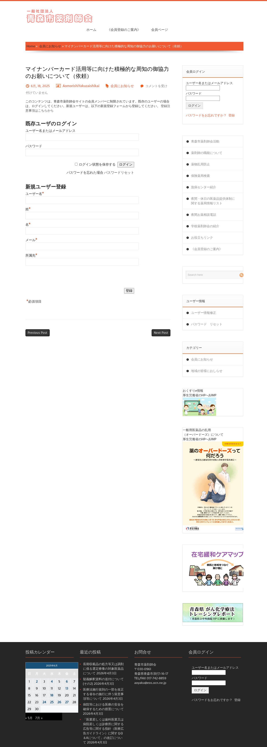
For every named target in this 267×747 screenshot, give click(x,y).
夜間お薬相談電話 (207, 202)
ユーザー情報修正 (207, 300)
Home (21, 33)
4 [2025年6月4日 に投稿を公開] (42, 670)
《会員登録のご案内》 (205, 14)
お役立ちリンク (206, 224)
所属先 (22, 242)
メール (22, 227)
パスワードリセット (120, 159)
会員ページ (241, 14)
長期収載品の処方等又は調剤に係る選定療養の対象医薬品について (100, 657)
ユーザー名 (25, 180)
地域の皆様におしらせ (210, 358)
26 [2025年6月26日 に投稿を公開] (50, 691)
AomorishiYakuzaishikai (71, 73)
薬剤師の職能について (210, 140)
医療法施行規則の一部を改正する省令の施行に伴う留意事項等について (100, 683)
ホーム (173, 14)
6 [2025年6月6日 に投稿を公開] (57, 670)
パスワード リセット (210, 311)
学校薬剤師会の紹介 (209, 213)
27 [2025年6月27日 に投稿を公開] (57, 691)
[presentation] (47, 264)
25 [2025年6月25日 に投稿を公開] (42, 691)
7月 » (29, 707)
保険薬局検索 (204, 163)
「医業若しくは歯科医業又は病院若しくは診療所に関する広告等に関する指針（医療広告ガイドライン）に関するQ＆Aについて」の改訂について (100, 717)
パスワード (24, 133)
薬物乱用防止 (204, 151)
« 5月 (19, 707)
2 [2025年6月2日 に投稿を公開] (27, 670)
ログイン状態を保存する (97, 151)
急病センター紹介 (207, 174)
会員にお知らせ (41, 33)
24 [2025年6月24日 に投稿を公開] (34, 691)
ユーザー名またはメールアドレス (41, 117)
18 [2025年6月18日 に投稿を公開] (41, 684)
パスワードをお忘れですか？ (210, 102)
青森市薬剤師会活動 (209, 128)
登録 (235, 102)
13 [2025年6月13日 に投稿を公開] (57, 677)
